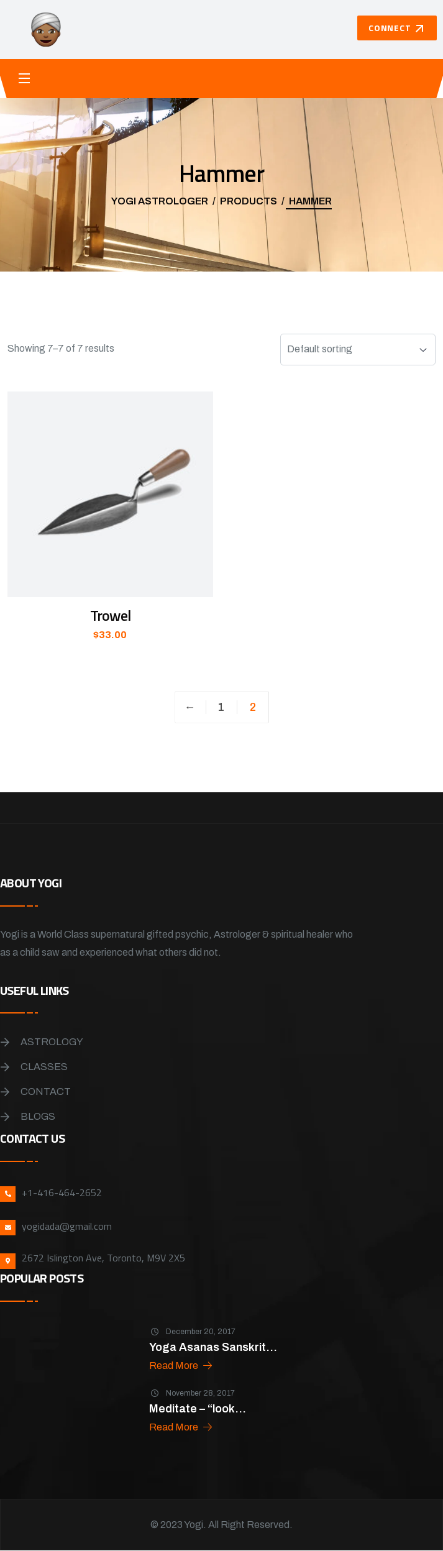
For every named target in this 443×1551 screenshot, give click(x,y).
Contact (46, 1091)
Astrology (52, 1041)
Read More (181, 1365)
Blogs (38, 1116)
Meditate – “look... (197, 1408)
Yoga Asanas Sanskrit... (213, 1347)
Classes (44, 1066)
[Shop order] (358, 349)
